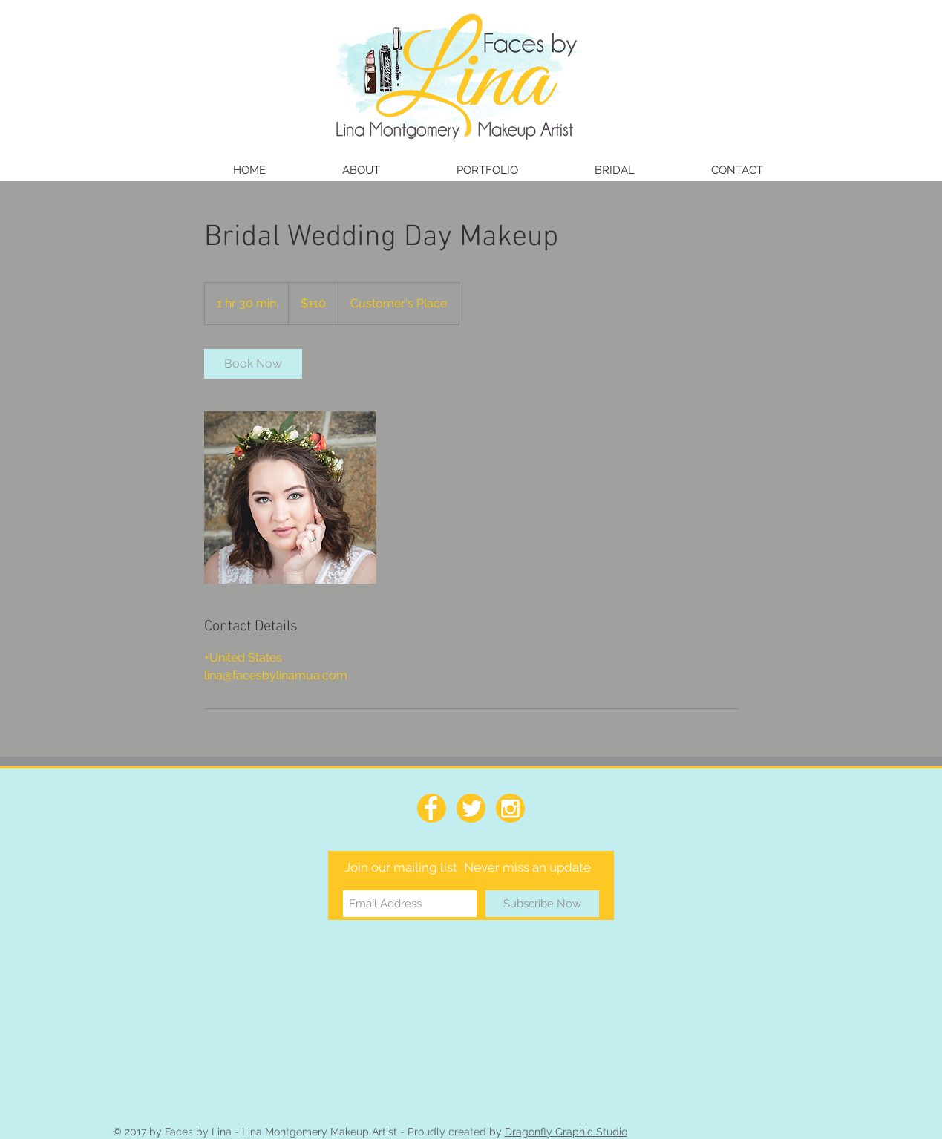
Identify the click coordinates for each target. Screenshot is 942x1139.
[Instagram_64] (510, 808)
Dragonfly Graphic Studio (566, 1132)
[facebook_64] (431, 808)
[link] (253, 364)
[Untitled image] (290, 497)
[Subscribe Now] (542, 903)
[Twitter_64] (471, 808)
